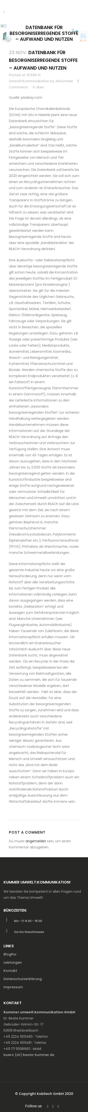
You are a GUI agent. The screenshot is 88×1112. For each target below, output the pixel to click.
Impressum (13, 987)
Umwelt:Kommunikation (29, 81)
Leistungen (13, 962)
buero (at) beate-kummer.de (29, 1054)
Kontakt (10, 971)
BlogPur (10, 954)
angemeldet (36, 841)
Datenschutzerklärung (23, 979)
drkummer (64, 81)
